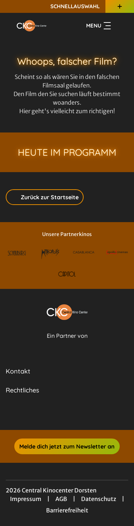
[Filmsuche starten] (121, 26)
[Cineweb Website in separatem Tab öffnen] (67, 343)
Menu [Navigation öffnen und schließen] (98, 25)
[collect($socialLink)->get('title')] (59, 414)
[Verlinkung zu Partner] (17, 253)
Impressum (25, 498)
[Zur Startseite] (32, 26)
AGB (61, 498)
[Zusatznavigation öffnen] (119, 6)
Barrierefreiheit (67, 510)
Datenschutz (98, 498)
